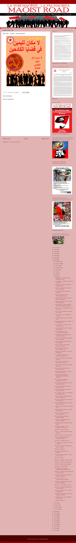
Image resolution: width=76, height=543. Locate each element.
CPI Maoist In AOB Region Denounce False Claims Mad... (64, 494)
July (56, 272)
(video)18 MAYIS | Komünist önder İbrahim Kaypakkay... (63, 298)
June (56, 274)
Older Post (45, 139)
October (57, 265)
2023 (55, 255)
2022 (55, 257)
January (57, 509)
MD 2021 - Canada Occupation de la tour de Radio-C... (63, 487)
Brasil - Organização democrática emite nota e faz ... (63, 390)
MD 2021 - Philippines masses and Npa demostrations (63, 482)
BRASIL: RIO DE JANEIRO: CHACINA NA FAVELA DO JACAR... (62, 376)
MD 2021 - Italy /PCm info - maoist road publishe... (63, 491)
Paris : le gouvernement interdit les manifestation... (63, 342)
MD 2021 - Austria (59, 457)
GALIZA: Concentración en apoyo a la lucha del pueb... (64, 400)
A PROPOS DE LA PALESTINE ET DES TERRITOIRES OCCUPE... (63, 305)
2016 (55, 520)
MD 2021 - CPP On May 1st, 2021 (63, 484)
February (57, 507)
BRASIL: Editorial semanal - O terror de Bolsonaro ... (63, 410)
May (56, 276)
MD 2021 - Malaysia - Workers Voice (63, 460)
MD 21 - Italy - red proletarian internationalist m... (62, 413)
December (57, 261)
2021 (55, 259)
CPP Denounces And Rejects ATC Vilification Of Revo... (63, 335)
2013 (55, 526)
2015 (55, 522)
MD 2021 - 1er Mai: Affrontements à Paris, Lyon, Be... (63, 446)
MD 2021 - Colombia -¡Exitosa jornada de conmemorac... (64, 472)
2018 (55, 515)
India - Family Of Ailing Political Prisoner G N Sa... (62, 369)
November (57, 263)
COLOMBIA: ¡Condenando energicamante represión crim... (63, 469)
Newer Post (7, 139)
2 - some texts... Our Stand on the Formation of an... (63, 325)
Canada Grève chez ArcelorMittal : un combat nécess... (64, 285)
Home (26, 139)
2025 (55, 251)
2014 (55, 524)
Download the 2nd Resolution (59, 163)
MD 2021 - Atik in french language (63, 464)
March (56, 505)
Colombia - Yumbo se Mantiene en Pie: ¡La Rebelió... (63, 288)
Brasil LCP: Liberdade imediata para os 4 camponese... (63, 338)
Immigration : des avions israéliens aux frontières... (63, 497)
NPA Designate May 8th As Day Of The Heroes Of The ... (63, 372)
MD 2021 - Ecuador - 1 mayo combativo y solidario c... (62, 427)
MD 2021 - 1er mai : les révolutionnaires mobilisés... (62, 479)
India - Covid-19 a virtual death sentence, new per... (62, 345)
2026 (55, 249)
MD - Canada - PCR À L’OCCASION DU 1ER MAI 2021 (63, 393)
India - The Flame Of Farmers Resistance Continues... (62, 362)
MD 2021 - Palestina (60, 449)
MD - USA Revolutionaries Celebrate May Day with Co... (63, 403)
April (56, 503)
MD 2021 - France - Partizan (61, 429)
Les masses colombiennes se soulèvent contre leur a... (62, 355)
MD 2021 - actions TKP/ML (61, 466)
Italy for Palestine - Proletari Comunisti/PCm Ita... (61, 348)
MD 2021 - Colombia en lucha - (62, 440)
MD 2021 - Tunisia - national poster (63, 462)
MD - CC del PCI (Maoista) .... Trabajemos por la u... (62, 380)
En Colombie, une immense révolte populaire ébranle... (63, 383)
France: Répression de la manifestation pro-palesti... (62, 332)
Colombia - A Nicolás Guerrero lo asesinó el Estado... (63, 420)
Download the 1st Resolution (59, 161)
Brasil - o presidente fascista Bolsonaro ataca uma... (61, 295)
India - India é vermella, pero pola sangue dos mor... (63, 387)
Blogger (46, 539)
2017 (55, 518)
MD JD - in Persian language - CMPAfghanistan (62, 417)
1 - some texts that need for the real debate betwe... (63, 328)
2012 (55, 528)
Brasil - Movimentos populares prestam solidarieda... (62, 437)
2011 (55, 530)
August (57, 269)
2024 (55, 253)
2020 (55, 511)
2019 (55, 513)
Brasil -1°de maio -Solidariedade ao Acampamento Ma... (63, 397)
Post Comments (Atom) (14, 142)
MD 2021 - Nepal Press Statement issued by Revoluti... (63, 475)
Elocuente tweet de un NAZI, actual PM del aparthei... (63, 302)
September (58, 267)
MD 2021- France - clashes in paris (63, 435)
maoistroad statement (60, 500)
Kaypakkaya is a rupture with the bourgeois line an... (62, 278)
